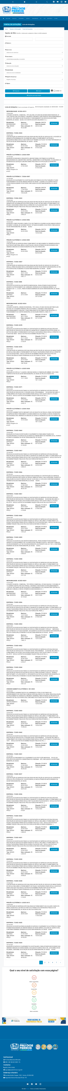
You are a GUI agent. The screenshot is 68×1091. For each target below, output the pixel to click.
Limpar (38, 91)
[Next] (56, 962)
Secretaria (8, 56)
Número (8, 43)
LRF (41, 18)
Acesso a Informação (15, 29)
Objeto (7, 83)
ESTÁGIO (55, 18)
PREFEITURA (8, 18)
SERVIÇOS (28, 18)
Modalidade (9, 70)
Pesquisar (16, 91)
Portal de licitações (27, 29)
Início (6, 29)
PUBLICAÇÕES (50, 18)
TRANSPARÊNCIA (35, 18)
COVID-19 (58, 91)
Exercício (8, 49)
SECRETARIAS (21, 18)
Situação (8, 63)
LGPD (44, 18)
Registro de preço (10, 76)
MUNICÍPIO (14, 18)
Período (8, 36)
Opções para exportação (34, 95)
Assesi (28, 1088)
